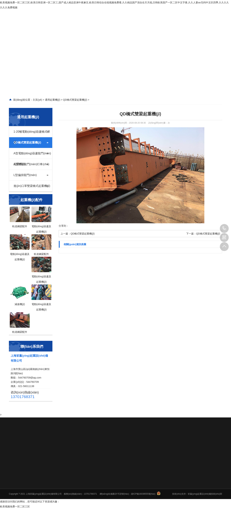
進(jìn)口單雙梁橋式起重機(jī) (32, 185)
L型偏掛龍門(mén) (25, 175)
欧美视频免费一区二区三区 (15, 506)
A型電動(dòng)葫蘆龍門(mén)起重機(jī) (32, 155)
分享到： (64, 225)
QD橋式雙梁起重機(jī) (27, 142)
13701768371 (224, 228)
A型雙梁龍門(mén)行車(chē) (31, 164)
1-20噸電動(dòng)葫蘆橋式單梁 (32, 133)
